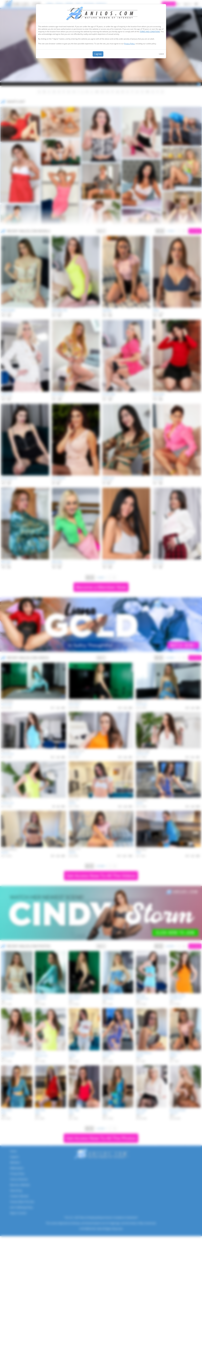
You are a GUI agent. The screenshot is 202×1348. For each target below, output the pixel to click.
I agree (98, 53)
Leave (161, 54)
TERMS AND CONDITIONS (150, 31)
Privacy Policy (129, 43)
